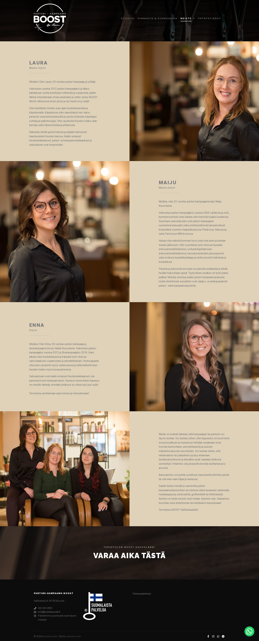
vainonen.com (73, 636)
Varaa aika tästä (129, 555)
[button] (249, 631)
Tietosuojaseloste (141, 593)
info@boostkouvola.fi (47, 612)
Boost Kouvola (49, 636)
